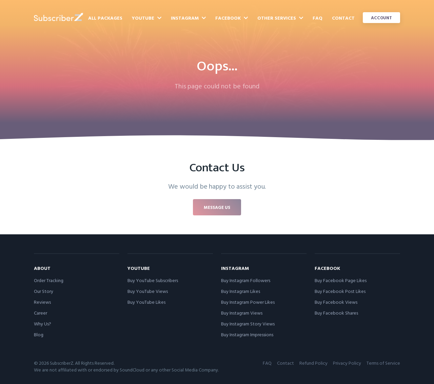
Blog (38, 334)
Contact (343, 17)
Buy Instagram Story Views (248, 323)
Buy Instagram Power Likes (248, 301)
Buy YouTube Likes (146, 301)
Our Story (43, 291)
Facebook (231, 17)
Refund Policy (313, 362)
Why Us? (42, 323)
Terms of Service (383, 362)
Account (381, 17)
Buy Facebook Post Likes (340, 291)
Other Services (280, 17)
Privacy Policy (347, 362)
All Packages (105, 17)
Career (40, 312)
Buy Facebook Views (336, 301)
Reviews (42, 301)
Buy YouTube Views (147, 291)
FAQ (317, 17)
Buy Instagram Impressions (247, 334)
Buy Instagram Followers (245, 280)
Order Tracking (48, 280)
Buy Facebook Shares (336, 312)
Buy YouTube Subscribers (152, 280)
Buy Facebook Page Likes (341, 280)
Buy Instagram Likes (240, 291)
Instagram (188, 17)
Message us (217, 207)
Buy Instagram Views (241, 312)
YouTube (146, 17)
